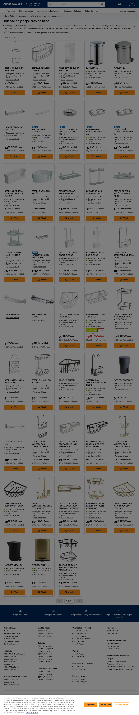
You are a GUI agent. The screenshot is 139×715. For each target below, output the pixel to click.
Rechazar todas (105, 705)
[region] (69, 705)
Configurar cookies (121, 705)
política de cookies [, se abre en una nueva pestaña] (31, 713)
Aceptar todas (90, 705)
